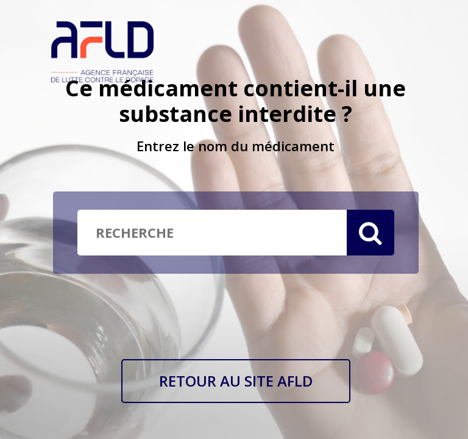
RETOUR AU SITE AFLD (236, 381)
